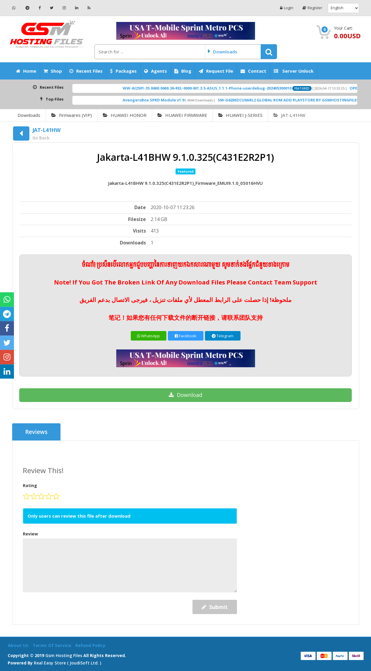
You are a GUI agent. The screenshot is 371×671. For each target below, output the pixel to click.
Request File (216, 71)
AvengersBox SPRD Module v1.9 (166, 100)
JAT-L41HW (289, 115)
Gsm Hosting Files (63, 655)
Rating (30, 485)
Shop (53, 71)
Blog (182, 71)
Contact (253, 71)
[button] (269, 51)
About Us (19, 645)
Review (30, 534)
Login (286, 8)
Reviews (36, 432)
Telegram (222, 335)
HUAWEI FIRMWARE (182, 115)
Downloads (28, 115)
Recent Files (86, 71)
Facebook (185, 335)
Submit (215, 606)
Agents (155, 71)
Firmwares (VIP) (71, 115)
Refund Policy (90, 645)
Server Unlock (293, 71)
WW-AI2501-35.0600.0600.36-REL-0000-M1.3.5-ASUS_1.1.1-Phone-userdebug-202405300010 (219, 88)
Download (185, 394)
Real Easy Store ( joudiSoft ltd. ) (67, 663)
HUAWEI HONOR (125, 115)
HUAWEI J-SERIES (240, 115)
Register (312, 8)
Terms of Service (52, 645)
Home (26, 71)
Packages (123, 71)
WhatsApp (148, 335)
